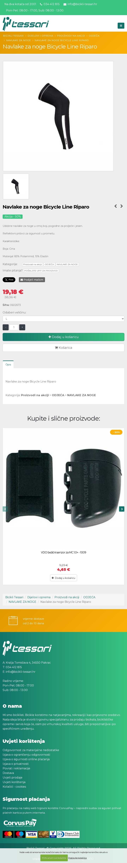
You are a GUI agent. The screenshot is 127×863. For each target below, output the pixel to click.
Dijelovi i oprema (40, 35)
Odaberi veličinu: (14, 312)
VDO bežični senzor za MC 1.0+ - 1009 (63, 552)
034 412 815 (50, 4)
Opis (8, 364)
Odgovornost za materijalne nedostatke (31, 750)
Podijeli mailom (31, 279)
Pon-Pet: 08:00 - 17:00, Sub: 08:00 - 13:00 (34, 10)
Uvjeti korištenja (14, 782)
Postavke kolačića (77, 857)
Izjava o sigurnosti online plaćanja (26, 759)
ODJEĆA (94, 35)
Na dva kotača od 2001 (20, 4)
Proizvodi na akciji (71, 35)
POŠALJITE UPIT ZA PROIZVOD (41, 270)
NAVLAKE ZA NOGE (18, 40)
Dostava (8, 773)
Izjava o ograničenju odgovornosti (26, 754)
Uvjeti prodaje (12, 777)
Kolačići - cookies (14, 786)
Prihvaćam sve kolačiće (54, 857)
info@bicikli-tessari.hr (80, 4)
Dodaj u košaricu (64, 337)
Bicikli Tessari (13, 35)
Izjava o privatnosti (16, 763)
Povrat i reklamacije (16, 768)
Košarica (63, 348)
